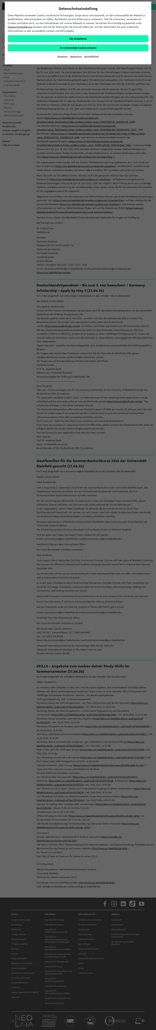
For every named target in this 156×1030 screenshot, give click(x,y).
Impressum (62, 56)
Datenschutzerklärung (20, 27)
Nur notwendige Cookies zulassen (78, 47)
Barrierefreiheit (91, 56)
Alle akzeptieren (78, 38)
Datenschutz (76, 56)
